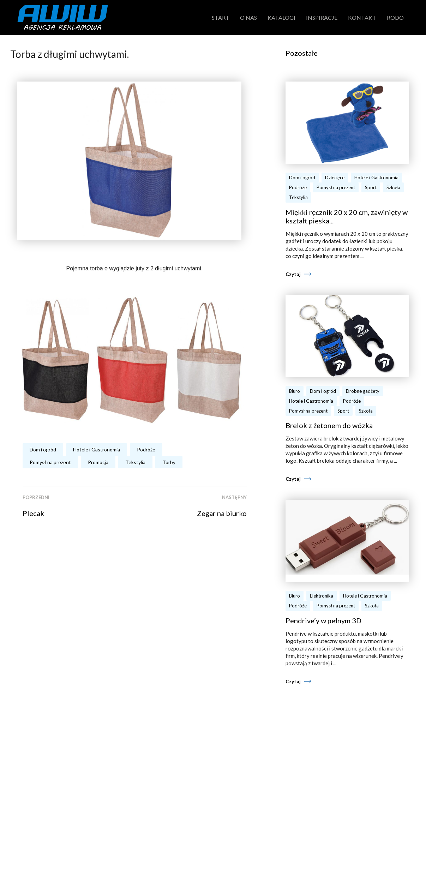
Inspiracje (321, 17)
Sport (371, 187)
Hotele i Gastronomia (96, 449)
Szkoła (393, 187)
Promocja (98, 462)
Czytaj (293, 274)
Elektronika (321, 596)
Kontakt (362, 17)
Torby (168, 462)
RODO (395, 17)
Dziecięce (334, 177)
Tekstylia (135, 462)
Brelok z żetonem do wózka (329, 425)
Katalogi (281, 17)
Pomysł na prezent (50, 462)
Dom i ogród (43, 449)
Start (220, 17)
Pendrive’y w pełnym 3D (323, 620)
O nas (248, 17)
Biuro (294, 391)
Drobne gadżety (362, 391)
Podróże (146, 449)
